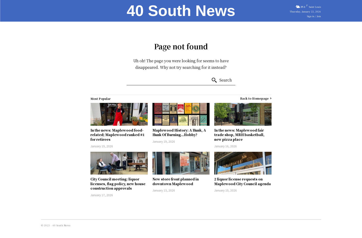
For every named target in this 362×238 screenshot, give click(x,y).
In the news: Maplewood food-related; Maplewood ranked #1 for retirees (117, 135)
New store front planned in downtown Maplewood (175, 181)
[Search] (221, 80)
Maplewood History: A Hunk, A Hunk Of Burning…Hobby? (179, 132)
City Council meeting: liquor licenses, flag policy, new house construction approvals (117, 184)
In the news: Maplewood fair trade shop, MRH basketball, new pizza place (239, 135)
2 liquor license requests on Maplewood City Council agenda (242, 181)
